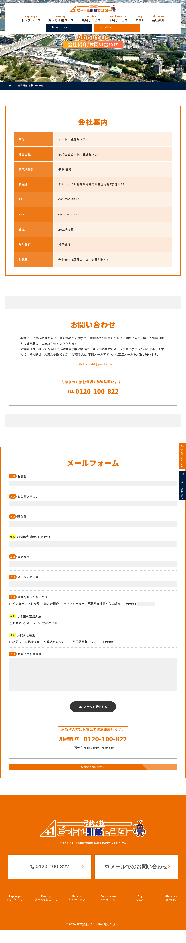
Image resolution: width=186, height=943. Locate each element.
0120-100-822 (93, 392)
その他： (138, 606)
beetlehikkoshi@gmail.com (93, 364)
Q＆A (140, 911)
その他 (107, 643)
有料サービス (108, 911)
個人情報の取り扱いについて (91, 778)
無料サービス (77, 911)
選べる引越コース (46, 911)
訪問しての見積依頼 (24, 643)
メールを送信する (95, 714)
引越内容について (54, 643)
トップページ (14, 911)
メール (29, 625)
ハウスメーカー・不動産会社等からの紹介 (91, 605)
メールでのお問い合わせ (136, 879)
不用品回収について (85, 643)
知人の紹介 (50, 605)
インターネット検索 (24, 605)
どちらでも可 (47, 625)
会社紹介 (171, 911)
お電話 (16, 625)
